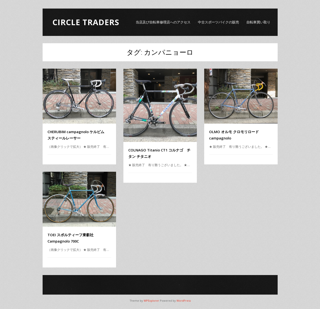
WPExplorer (151, 300)
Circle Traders (85, 22)
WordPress (184, 300)
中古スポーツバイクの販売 (218, 22)
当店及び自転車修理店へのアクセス (163, 22)
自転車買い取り (258, 22)
